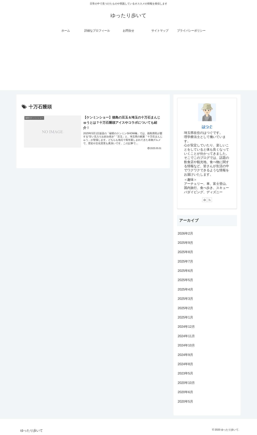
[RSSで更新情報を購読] (209, 199)
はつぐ (207, 127)
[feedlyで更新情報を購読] (204, 199)
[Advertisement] (128, 65)
